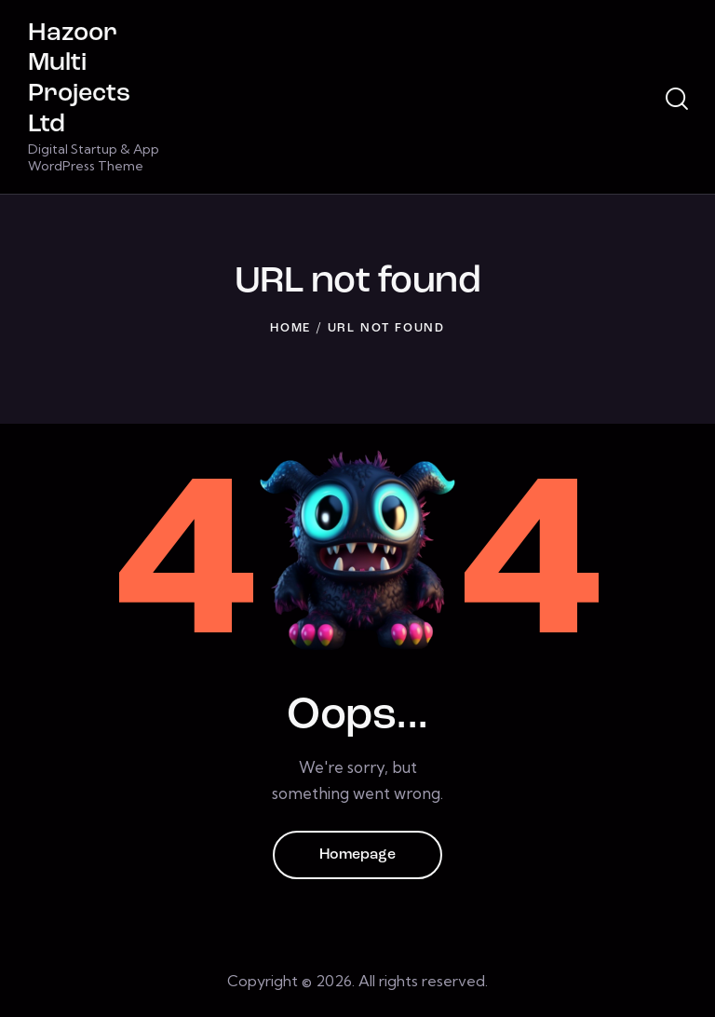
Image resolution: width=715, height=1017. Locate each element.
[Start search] (677, 100)
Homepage (357, 855)
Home (290, 328)
